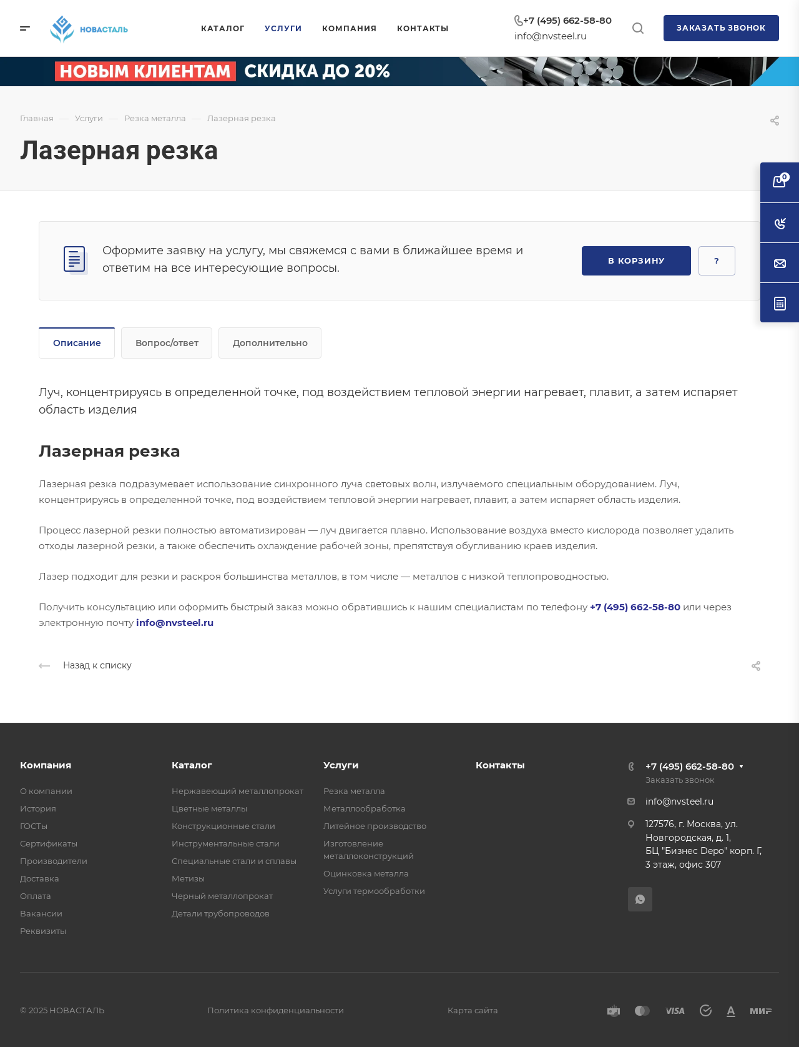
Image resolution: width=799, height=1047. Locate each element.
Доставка (39, 878)
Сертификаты (48, 843)
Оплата (35, 896)
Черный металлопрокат (222, 896)
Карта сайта (473, 1010)
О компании (46, 791)
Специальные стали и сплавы (234, 861)
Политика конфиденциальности (275, 1010)
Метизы (188, 878)
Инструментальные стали (226, 843)
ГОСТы (33, 826)
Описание (77, 343)
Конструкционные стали (223, 826)
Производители (53, 861)
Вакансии (41, 913)
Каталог (192, 765)
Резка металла (354, 791)
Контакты (500, 765)
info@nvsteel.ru (550, 36)
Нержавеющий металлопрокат (237, 791)
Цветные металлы (209, 808)
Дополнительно (270, 343)
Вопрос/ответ (167, 343)
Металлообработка (364, 808)
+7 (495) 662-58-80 (567, 20)
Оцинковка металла (366, 873)
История (38, 808)
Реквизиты (43, 931)
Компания (45, 765)
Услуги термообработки (374, 891)
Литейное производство (374, 826)
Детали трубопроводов (221, 913)
